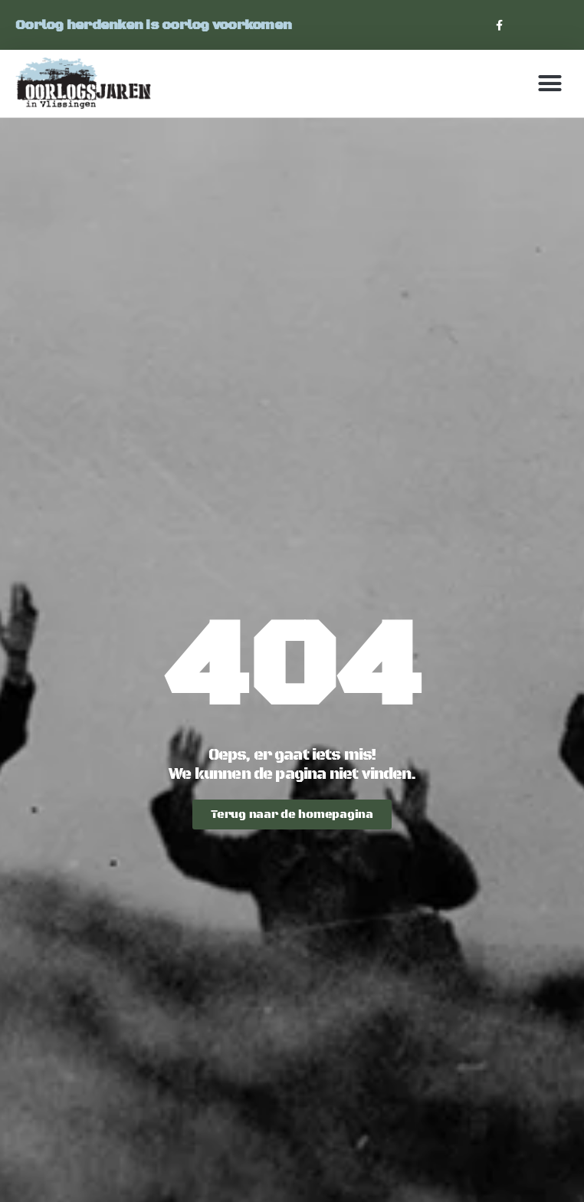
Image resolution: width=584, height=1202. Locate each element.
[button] (550, 83)
